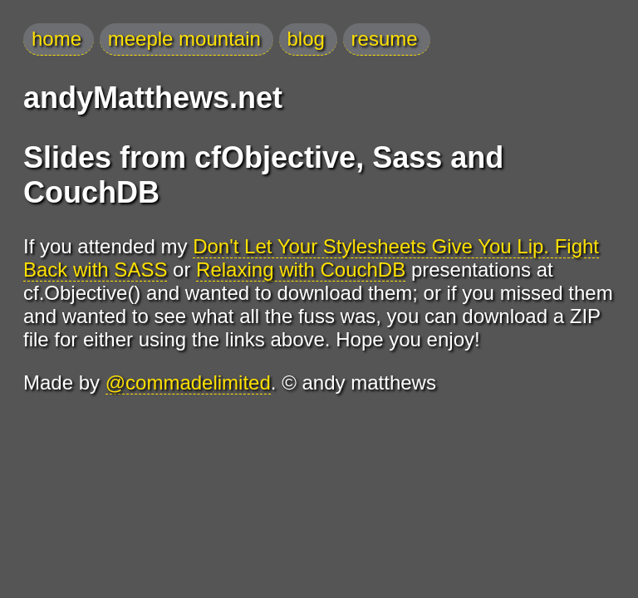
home (56, 38)
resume (384, 38)
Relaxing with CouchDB (300, 269)
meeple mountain (184, 38)
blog (306, 38)
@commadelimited (188, 382)
